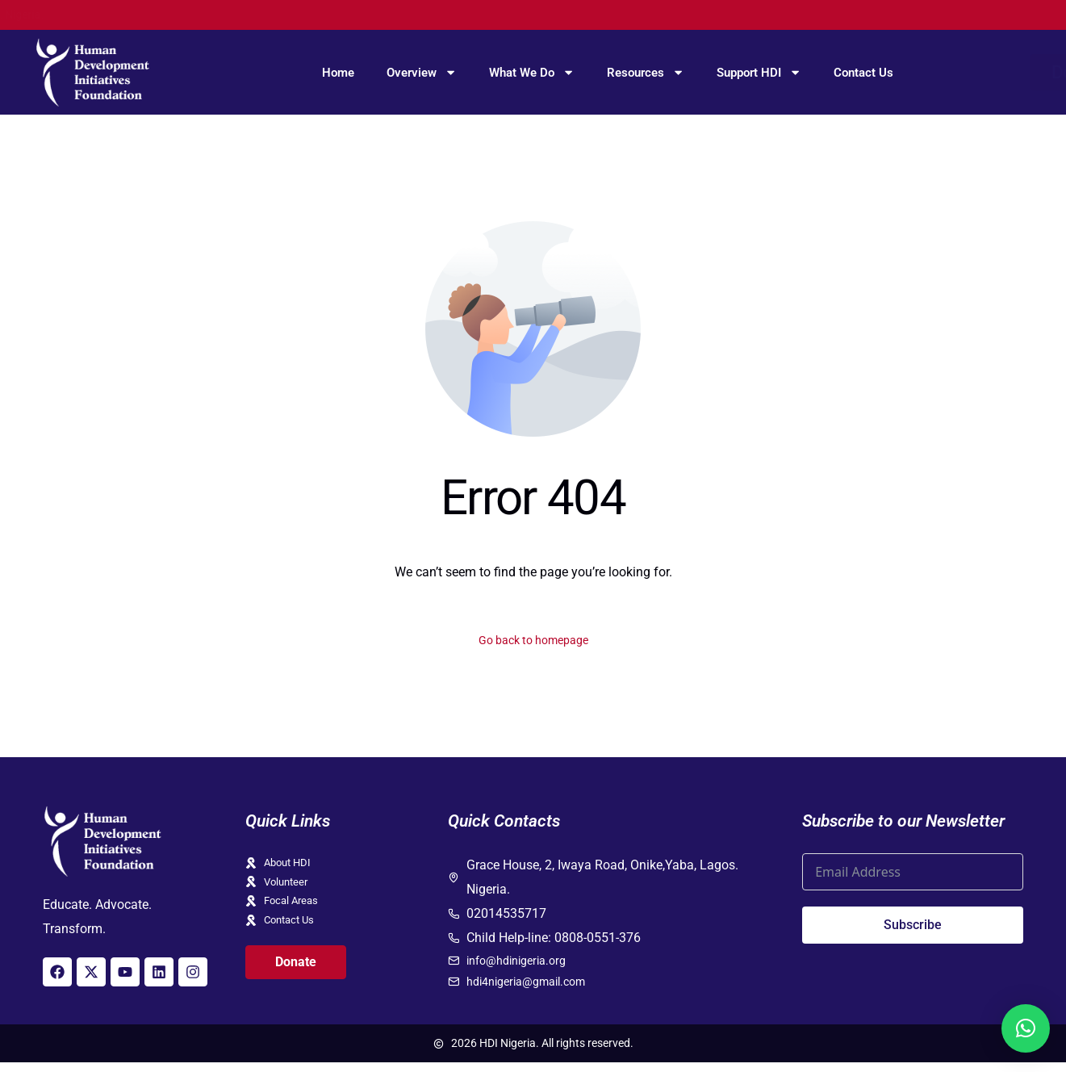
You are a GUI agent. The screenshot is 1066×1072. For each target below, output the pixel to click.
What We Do (532, 72)
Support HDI (759, 72)
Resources (645, 72)
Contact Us (863, 72)
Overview (422, 72)
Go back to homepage (533, 641)
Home (338, 72)
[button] (1025, 1028)
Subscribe (913, 928)
